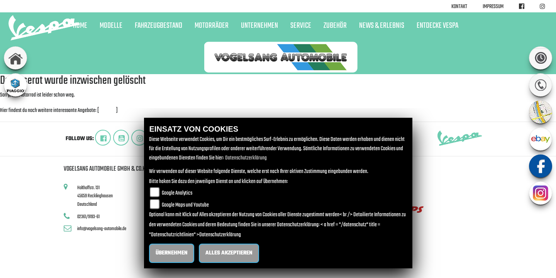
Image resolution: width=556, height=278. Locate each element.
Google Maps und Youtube (185, 205)
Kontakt (459, 6)
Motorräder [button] (212, 26)
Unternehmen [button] (259, 26)
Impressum (493, 6)
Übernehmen (172, 253)
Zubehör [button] (335, 26)
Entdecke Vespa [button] (437, 26)
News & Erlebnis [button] (381, 26)
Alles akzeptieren (229, 253)
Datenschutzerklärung (246, 158)
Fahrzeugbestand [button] (158, 26)
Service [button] (300, 26)
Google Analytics (177, 193)
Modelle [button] (111, 26)
